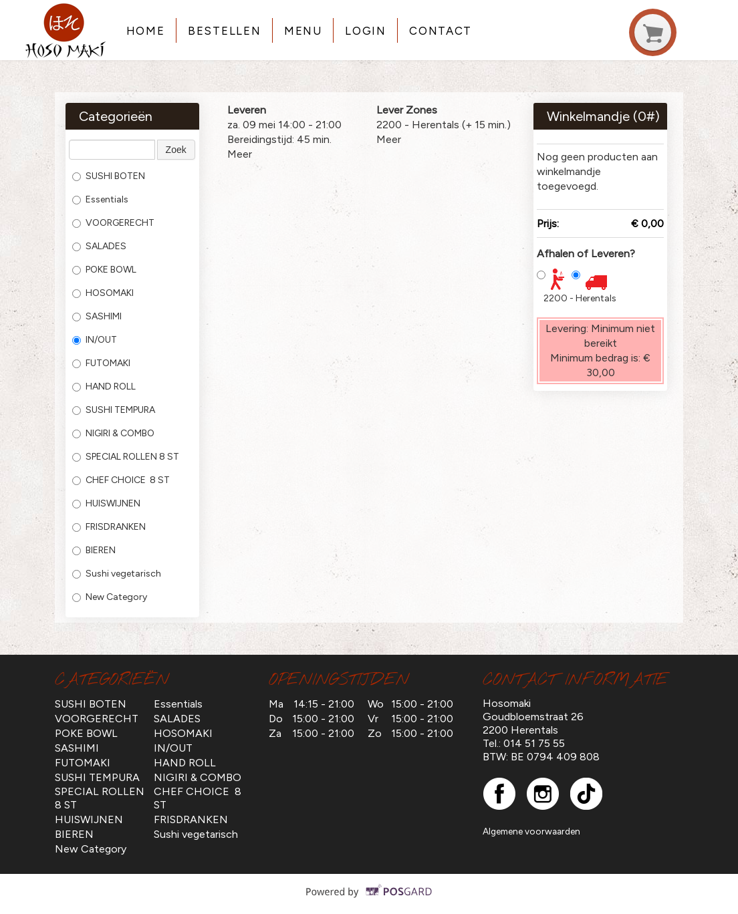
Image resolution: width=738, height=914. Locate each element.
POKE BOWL (104, 269)
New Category (109, 597)
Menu (303, 30)
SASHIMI (97, 316)
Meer (239, 154)
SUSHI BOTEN (108, 176)
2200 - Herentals (579, 298)
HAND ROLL (104, 386)
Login (365, 30)
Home (145, 30)
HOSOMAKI (103, 293)
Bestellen (224, 30)
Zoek (176, 149)
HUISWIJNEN (106, 503)
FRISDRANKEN (109, 526)
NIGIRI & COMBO (113, 433)
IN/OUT (94, 339)
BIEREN (94, 550)
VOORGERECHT (113, 222)
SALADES (99, 246)
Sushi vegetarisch (116, 573)
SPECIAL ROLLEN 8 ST (125, 456)
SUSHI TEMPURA (113, 410)
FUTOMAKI (101, 363)
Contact (440, 30)
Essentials (100, 199)
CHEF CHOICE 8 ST (121, 480)
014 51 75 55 (534, 743)
